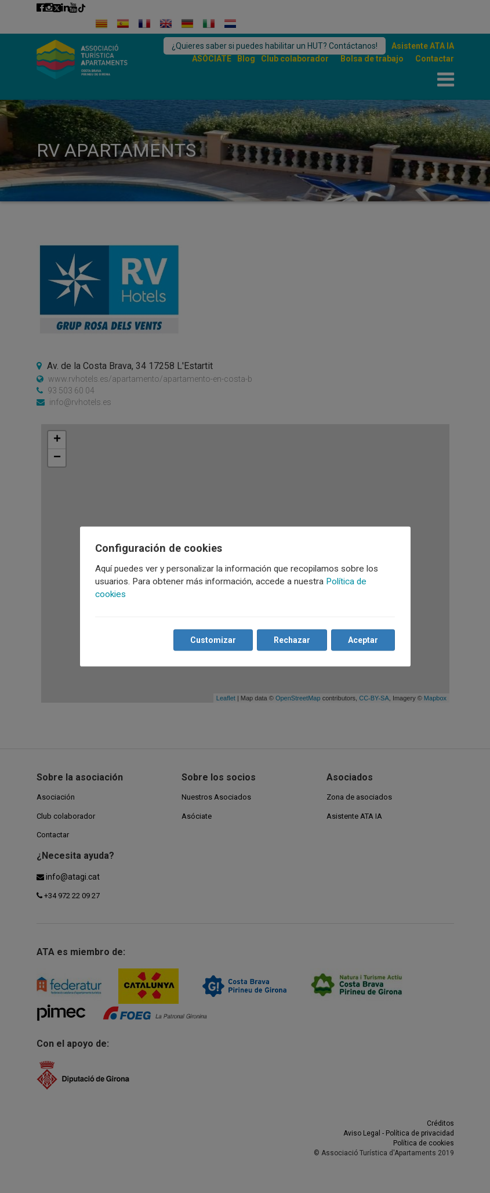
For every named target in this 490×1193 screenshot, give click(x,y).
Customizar (212, 640)
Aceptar (362, 640)
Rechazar (291, 640)
